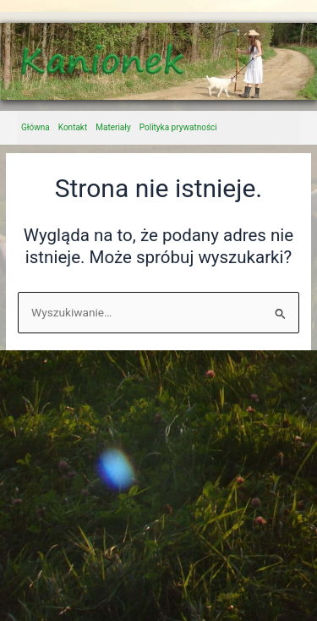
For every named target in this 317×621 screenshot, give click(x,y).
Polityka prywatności (178, 127)
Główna (35, 127)
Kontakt (72, 127)
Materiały (113, 127)
